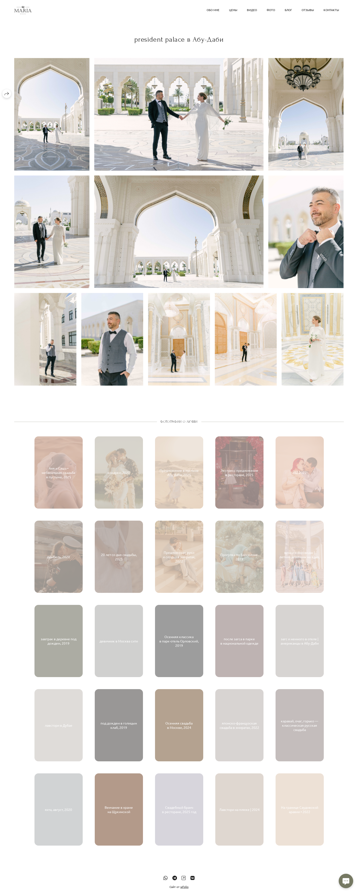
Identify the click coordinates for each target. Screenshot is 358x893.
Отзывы (308, 10)
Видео (252, 10)
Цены (233, 10)
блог (288, 10)
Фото (271, 10)
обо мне (213, 10)
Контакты (331, 10)
